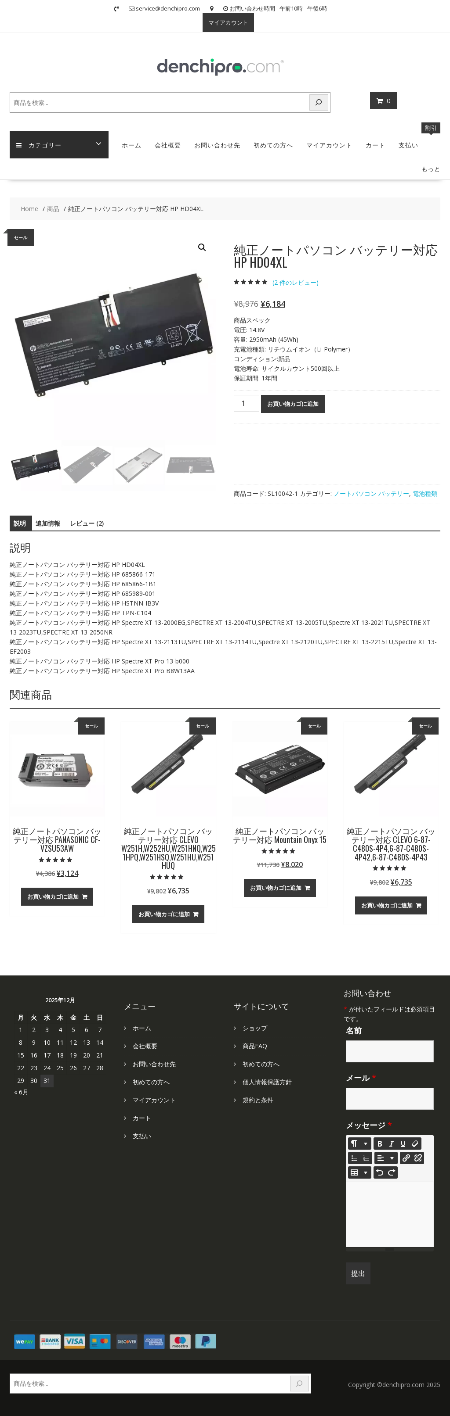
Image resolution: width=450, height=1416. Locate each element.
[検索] (319, 102)
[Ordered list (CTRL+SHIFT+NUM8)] (366, 1158)
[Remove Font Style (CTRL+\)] (415, 1143)
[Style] (359, 1143)
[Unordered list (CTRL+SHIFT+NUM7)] (354, 1158)
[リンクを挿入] (406, 1158)
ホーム (132, 144)
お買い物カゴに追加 (293, 404)
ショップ (255, 1028)
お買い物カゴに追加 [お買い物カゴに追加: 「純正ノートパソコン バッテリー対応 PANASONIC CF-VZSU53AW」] (53, 896)
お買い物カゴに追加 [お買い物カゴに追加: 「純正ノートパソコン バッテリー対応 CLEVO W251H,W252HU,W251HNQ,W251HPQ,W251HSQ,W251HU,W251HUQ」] (164, 914)
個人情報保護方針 (267, 1082)
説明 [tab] (20, 523)
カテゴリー (39, 144)
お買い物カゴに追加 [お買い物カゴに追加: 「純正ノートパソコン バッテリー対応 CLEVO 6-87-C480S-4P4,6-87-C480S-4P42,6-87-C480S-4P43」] (387, 905)
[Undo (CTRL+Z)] (380, 1172)
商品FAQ (255, 1046)
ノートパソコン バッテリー (371, 493)
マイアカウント (228, 22)
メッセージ (369, 1125)
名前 (354, 1030)
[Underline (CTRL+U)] (403, 1143)
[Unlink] (418, 1158)
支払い (408, 144)
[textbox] (390, 1214)
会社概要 (168, 144)
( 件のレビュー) (295, 282)
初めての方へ (273, 144)
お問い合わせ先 (217, 144)
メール (361, 1077)
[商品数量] (246, 403)
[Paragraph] (386, 1158)
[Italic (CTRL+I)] (391, 1143)
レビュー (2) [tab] (87, 523)
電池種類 (425, 493)
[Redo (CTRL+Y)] (391, 1172)
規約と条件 (258, 1100)
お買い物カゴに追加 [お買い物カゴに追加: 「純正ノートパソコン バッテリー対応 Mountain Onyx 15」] (275, 888)
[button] (202, 247)
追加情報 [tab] (48, 523)
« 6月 (21, 1092)
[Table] (359, 1172)
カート (375, 144)
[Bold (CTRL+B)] (380, 1143)
